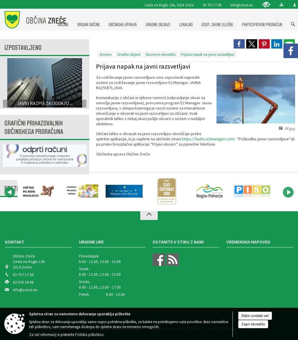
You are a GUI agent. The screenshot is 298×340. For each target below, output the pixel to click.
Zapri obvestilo (253, 324)
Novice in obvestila (160, 54)
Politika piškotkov (89, 334)
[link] (239, 44)
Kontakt (14, 242)
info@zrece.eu (241, 5)
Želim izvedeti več (255, 315)
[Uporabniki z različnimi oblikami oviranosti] (266, 4)
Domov (106, 54)
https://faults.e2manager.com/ (208, 139)
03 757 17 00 (212, 5)
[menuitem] (88, 19)
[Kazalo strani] (281, 4)
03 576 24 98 (23, 282)
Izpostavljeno (23, 48)
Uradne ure (91, 242)
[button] (9, 192)
